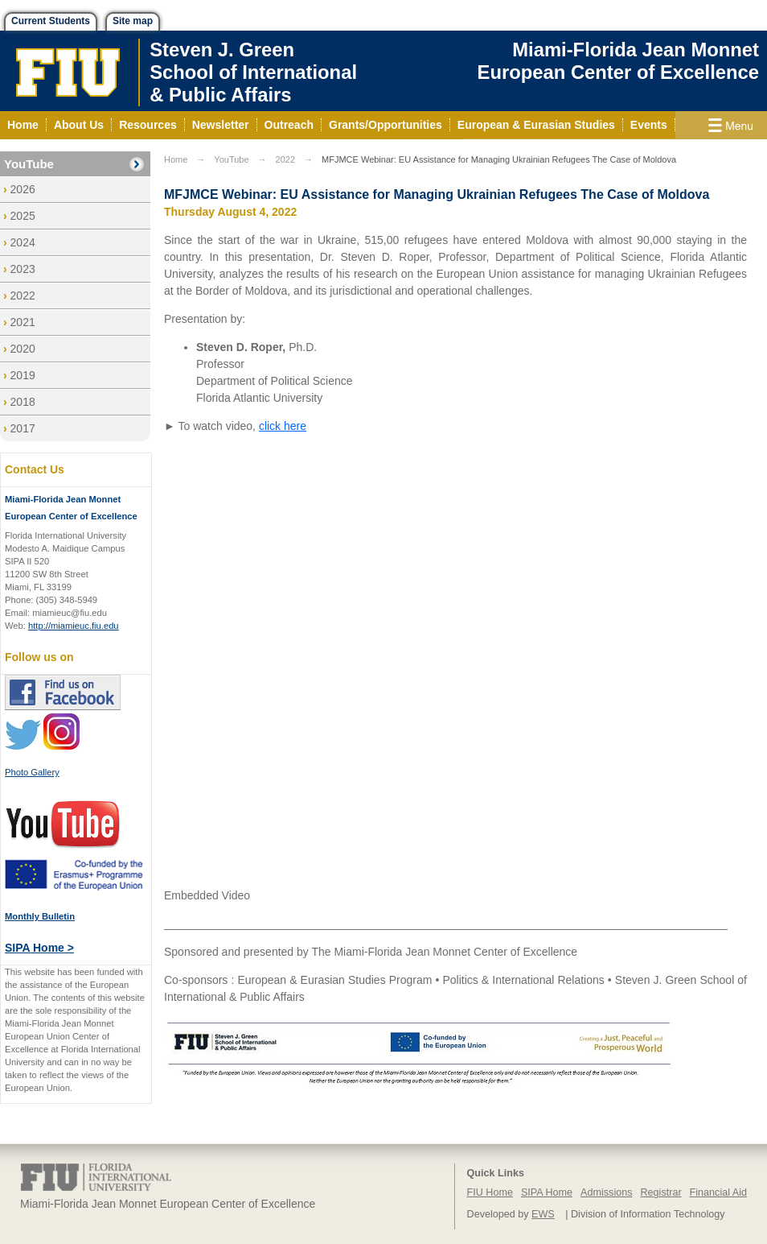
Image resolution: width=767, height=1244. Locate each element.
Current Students (50, 21)
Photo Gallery (32, 772)
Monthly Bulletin (40, 916)
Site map (133, 21)
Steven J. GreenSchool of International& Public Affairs (253, 72)
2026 (22, 189)
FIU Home (490, 1192)
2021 (22, 322)
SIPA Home (546, 1192)
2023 (22, 268)
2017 (22, 428)
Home (175, 159)
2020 (22, 348)
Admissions (606, 1192)
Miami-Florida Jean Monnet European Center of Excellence (618, 61)
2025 (22, 215)
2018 (22, 401)
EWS (543, 1214)
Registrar (661, 1192)
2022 (22, 295)
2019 (22, 375)
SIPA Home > (39, 947)
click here (282, 425)
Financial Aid (718, 1192)
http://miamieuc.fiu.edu (73, 625)
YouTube (29, 164)
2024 (22, 242)
